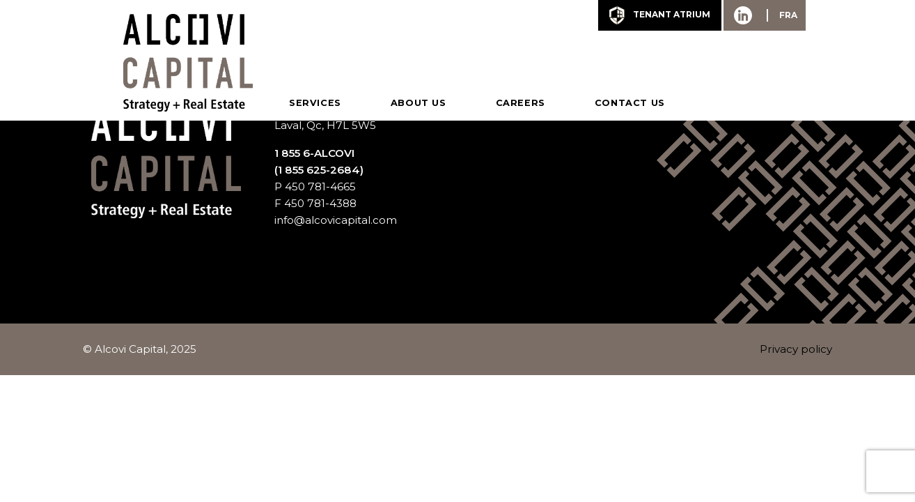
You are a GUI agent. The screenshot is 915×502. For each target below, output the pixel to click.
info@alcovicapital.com (335, 220)
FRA (788, 15)
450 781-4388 (320, 203)
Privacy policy (796, 349)
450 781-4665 (320, 186)
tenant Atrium (659, 15)
